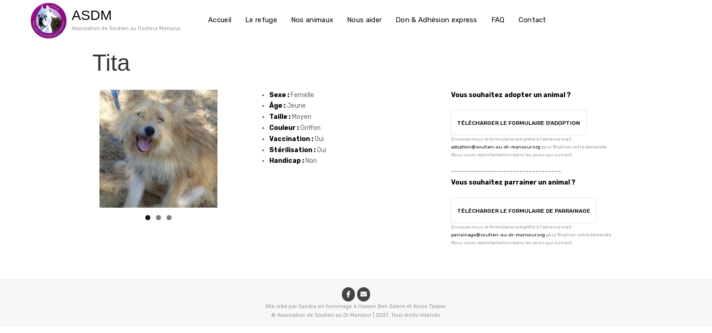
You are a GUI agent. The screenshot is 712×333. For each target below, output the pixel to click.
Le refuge (261, 20)
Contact (532, 20)
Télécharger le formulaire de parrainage (523, 211)
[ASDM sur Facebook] (348, 294)
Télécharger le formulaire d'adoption (518, 123)
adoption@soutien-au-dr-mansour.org (495, 147)
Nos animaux (312, 20)
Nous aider (364, 20)
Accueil (219, 20)
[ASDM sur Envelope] (363, 294)
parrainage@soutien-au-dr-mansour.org (498, 235)
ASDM (92, 15)
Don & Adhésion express (436, 20)
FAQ (498, 20)
